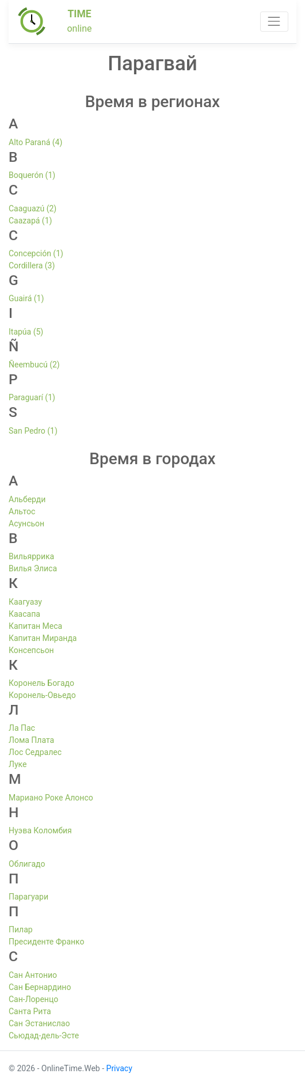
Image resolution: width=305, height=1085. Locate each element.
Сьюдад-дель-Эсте (44, 1035)
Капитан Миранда (43, 638)
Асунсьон (26, 523)
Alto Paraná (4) (35, 142)
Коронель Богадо (41, 683)
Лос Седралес (35, 752)
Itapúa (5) (26, 331)
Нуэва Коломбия (40, 830)
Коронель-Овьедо (42, 695)
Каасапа (24, 614)
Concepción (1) (36, 253)
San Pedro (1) (33, 430)
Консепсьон (31, 650)
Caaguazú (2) (32, 208)
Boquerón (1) (32, 175)
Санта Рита (30, 1011)
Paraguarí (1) (32, 397)
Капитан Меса (35, 626)
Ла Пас (22, 728)
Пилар (21, 929)
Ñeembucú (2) (34, 364)
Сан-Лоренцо (33, 999)
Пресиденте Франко (46, 941)
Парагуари (28, 896)
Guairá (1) (26, 298)
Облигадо (27, 863)
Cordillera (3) (32, 265)
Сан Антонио (33, 975)
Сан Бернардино (40, 987)
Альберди (27, 499)
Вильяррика (31, 556)
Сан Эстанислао (39, 1023)
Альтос (22, 511)
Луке (17, 764)
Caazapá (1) (30, 220)
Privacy (119, 1068)
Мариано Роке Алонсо (51, 797)
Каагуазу (25, 601)
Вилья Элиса (33, 568)
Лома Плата (31, 740)
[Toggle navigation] (274, 22)
